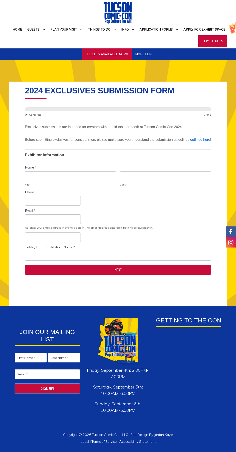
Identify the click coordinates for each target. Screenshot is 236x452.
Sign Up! (47, 388)
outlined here (200, 139)
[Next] (164, 109)
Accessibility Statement (137, 441)
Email (30, 211)
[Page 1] (71, 109)
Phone (30, 192)
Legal (85, 441)
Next (118, 269)
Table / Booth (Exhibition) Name (50, 247)
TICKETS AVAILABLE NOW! (107, 54)
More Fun (143, 54)
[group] (118, 113)
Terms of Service (104, 441)
